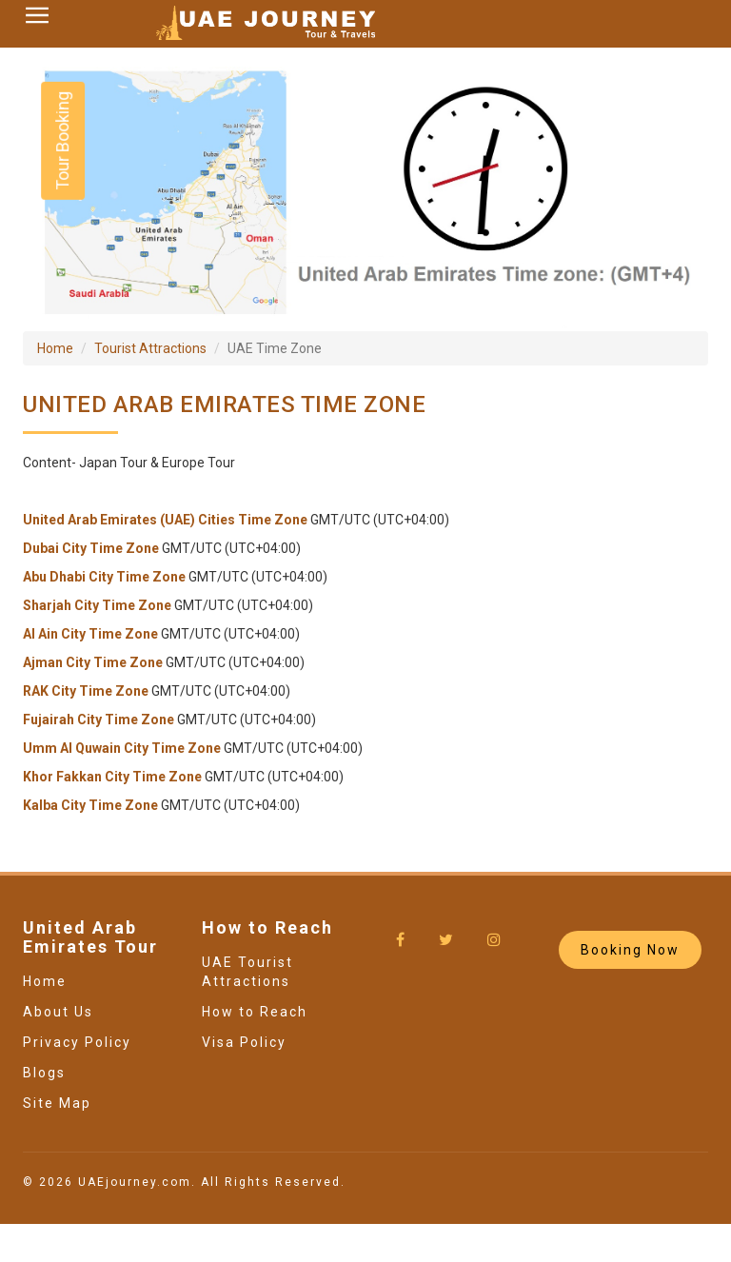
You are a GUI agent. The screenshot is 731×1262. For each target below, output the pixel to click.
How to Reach (254, 1011)
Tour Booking (62, 140)
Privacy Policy (77, 1042)
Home (55, 348)
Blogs (44, 1072)
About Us (58, 1011)
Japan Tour (113, 462)
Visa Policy (244, 1042)
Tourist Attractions (150, 348)
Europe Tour (198, 462)
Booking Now (630, 949)
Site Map (57, 1103)
